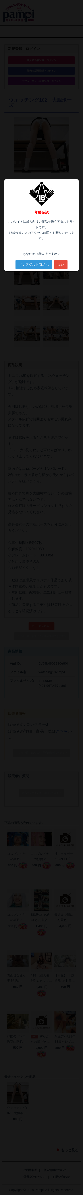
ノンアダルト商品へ (34, 264)
